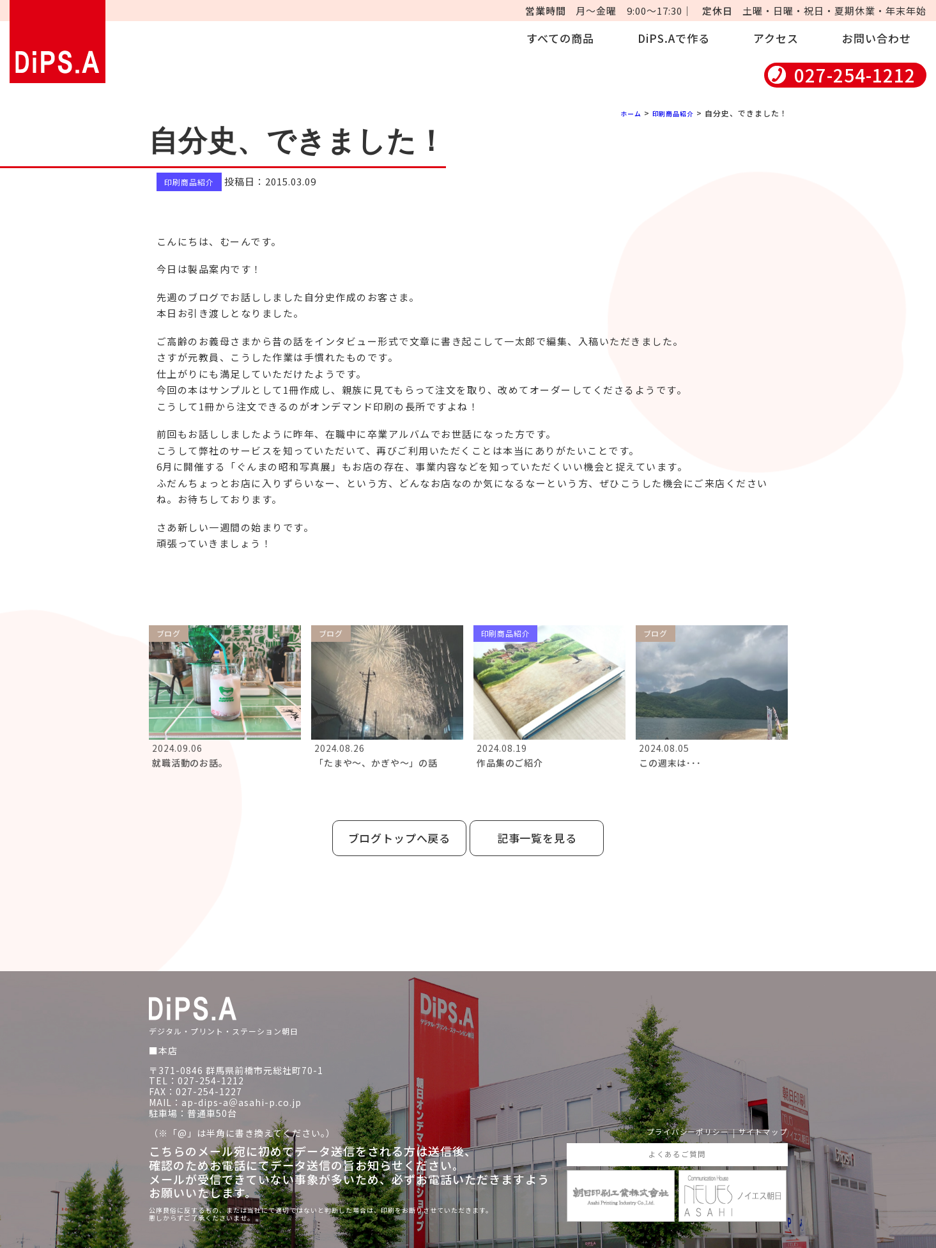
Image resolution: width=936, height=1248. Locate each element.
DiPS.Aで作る (674, 38)
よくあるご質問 (676, 1140)
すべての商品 (560, 38)
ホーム (620, 112)
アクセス (776, 38)
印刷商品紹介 (669, 112)
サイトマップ (759, 1116)
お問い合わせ (876, 38)
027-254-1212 (855, 75)
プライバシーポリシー (673, 1116)
